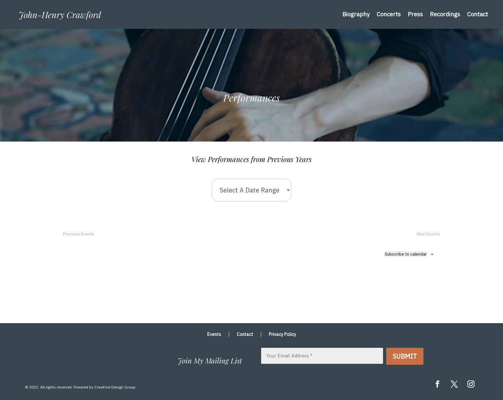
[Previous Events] (78, 234)
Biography (356, 14)
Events (214, 334)
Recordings (445, 14)
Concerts (389, 14)
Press (415, 14)
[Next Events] (428, 234)
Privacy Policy (282, 334)
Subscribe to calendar (406, 254)
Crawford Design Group (114, 387)
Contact (477, 14)
